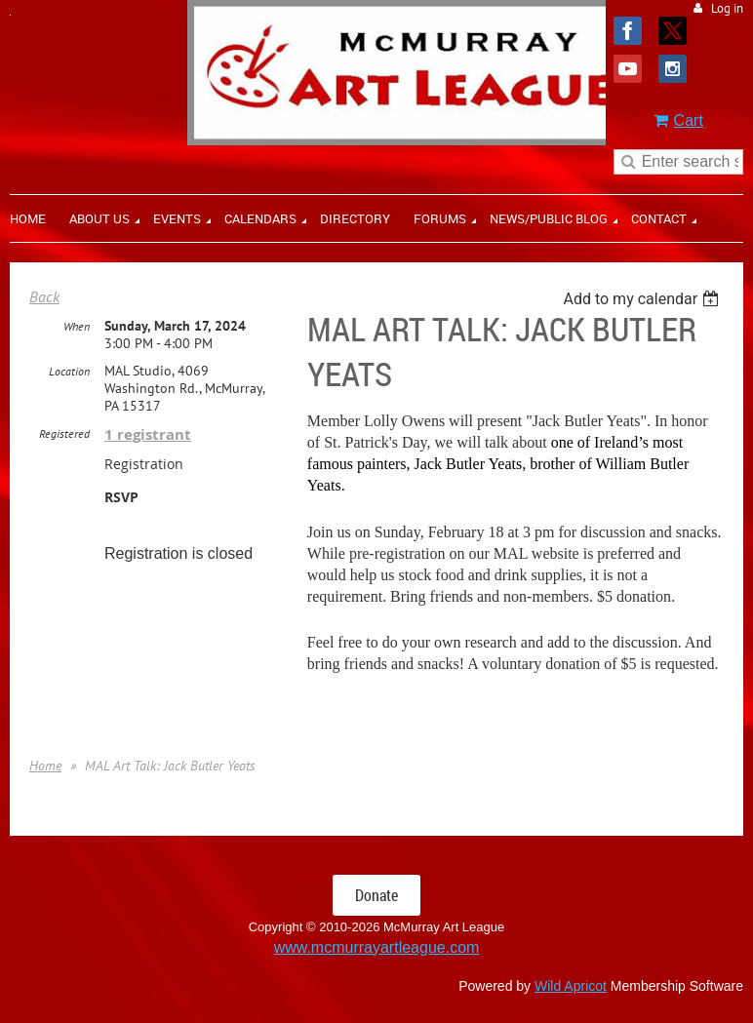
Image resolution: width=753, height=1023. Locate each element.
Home (45, 765)
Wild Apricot (571, 986)
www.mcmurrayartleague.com (377, 947)
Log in (727, 8)
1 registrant (147, 434)
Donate (376, 895)
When (76, 326)
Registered (64, 433)
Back (44, 296)
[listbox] (643, 299)
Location (69, 371)
